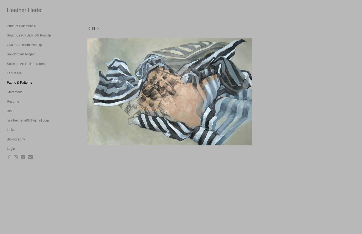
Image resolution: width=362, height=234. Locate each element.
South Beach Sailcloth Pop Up (29, 35)
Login (11, 149)
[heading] (20, 10)
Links (11, 130)
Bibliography (16, 139)
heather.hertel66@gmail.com (28, 120)
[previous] (89, 29)
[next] (98, 29)
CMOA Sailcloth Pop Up (24, 45)
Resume (13, 101)
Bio (9, 111)
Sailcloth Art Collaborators (26, 64)
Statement (14, 92)
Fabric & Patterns (19, 82)
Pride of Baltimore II (21, 26)
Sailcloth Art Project (21, 54)
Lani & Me (14, 73)
